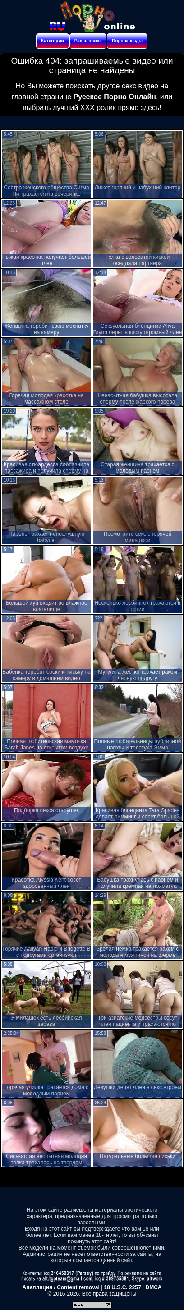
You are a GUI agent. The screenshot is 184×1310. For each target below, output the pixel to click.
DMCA (153, 1287)
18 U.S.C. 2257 (122, 1287)
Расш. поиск (87, 40)
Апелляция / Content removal (61, 1287)
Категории (52, 40)
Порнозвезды (127, 40)
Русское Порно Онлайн (114, 97)
